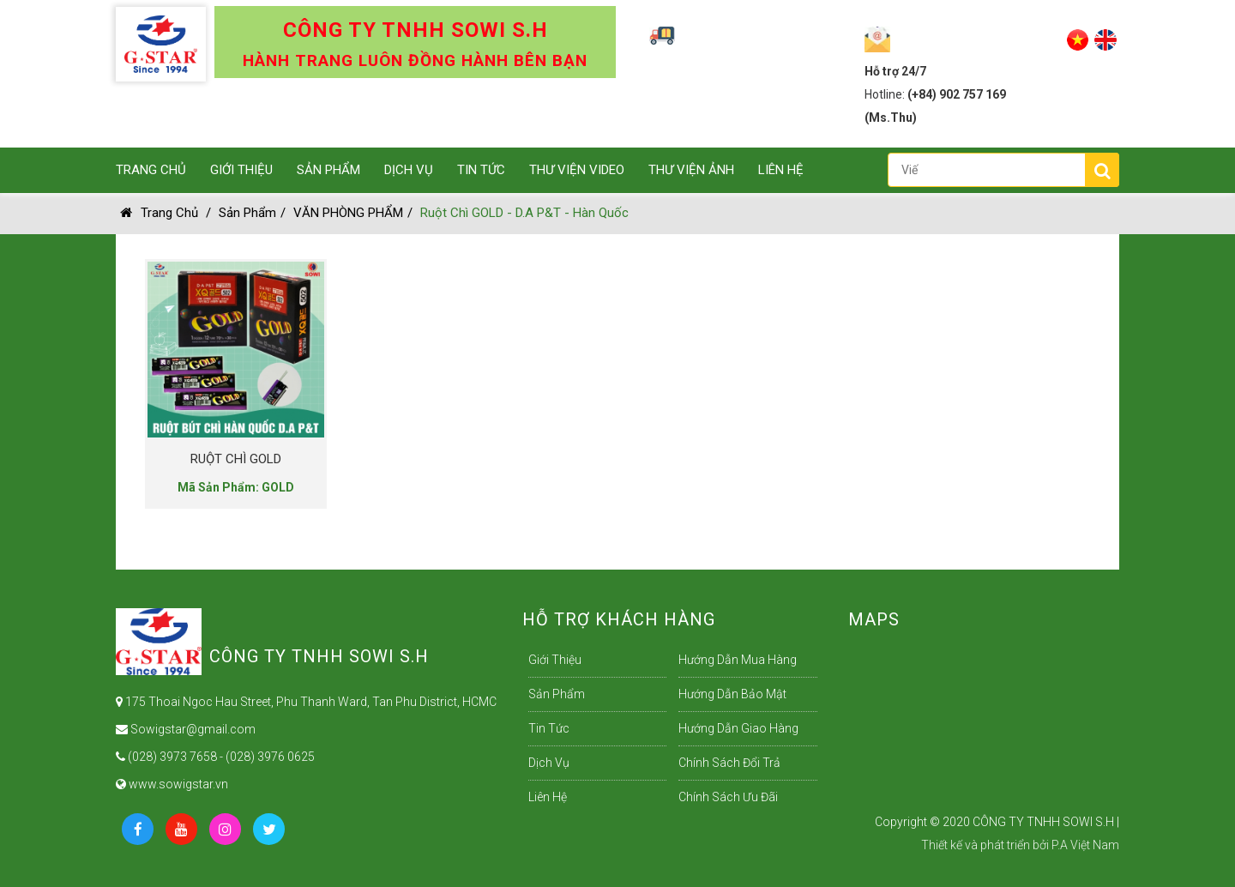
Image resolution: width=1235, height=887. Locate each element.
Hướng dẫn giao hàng (738, 728)
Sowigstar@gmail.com (186, 729)
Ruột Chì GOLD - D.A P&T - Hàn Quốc (524, 212)
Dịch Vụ (408, 170)
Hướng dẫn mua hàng (737, 660)
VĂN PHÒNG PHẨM (348, 212)
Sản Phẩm (328, 170)
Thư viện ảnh (691, 170)
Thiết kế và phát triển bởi (985, 845)
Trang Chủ (151, 170)
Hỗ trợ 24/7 (895, 71)
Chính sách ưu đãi (728, 797)
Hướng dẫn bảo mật (732, 694)
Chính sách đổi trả (729, 762)
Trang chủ (159, 212)
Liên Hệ (781, 170)
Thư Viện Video (576, 170)
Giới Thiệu (241, 170)
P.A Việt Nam (1085, 845)
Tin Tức (481, 170)
